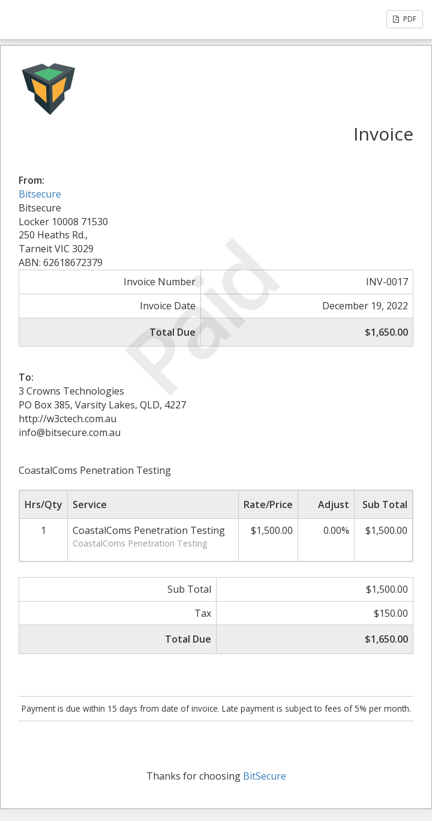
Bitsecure (40, 194)
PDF (404, 19)
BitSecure (264, 776)
